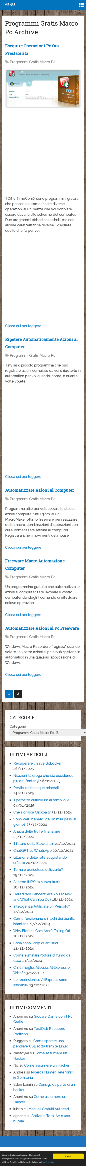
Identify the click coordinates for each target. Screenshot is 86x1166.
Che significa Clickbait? (32, 812)
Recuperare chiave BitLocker (37, 763)
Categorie (18, 726)
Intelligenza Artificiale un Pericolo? (41, 906)
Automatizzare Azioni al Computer (39, 490)
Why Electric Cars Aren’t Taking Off (41, 931)
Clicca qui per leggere (23, 326)
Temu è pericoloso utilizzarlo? (38, 870)
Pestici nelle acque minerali (36, 788)
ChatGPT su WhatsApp (32, 850)
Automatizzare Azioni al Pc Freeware (42, 628)
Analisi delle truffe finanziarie (36, 831)
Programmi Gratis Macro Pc (32, 62)
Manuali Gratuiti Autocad (48, 1109)
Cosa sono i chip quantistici (35, 943)
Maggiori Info (47, 1162)
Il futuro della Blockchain (33, 844)
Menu (9, 5)
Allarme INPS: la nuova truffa (36, 882)
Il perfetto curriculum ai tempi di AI (41, 800)
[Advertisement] (42, 154)
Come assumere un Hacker (46, 1065)
